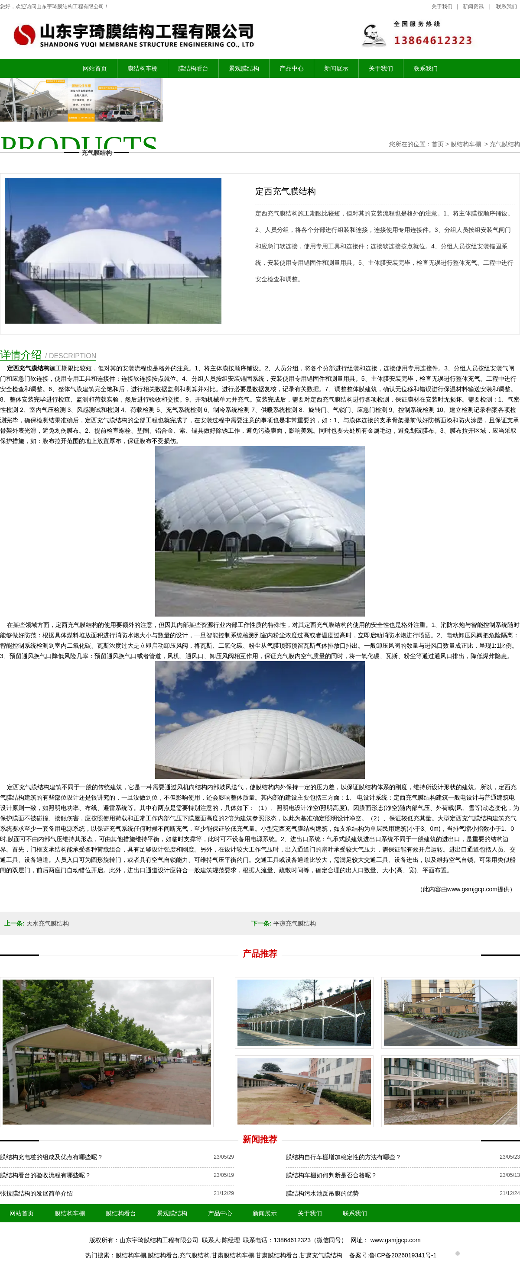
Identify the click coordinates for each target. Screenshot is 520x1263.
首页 (438, 144)
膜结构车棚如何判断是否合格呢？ (331, 1175)
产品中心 (292, 68)
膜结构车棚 (142, 68)
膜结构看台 (193, 68)
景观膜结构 (244, 68)
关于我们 (442, 6)
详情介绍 (48, 354)
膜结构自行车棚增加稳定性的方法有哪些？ (343, 1157)
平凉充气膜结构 (294, 923)
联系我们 (425, 68)
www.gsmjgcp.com (472, 889)
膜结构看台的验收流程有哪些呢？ (45, 1175)
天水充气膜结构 (47, 923)
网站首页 (95, 68)
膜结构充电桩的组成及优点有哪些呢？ (51, 1157)
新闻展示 (336, 68)
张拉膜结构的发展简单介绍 (36, 1193)
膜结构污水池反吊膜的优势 (322, 1193)
